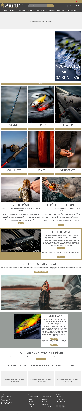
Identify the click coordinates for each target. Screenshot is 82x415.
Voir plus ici (21, 223)
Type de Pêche (45, 404)
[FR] (12, 6)
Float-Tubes (44, 401)
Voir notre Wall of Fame (41, 358)
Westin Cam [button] (22, 10)
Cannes (30, 399)
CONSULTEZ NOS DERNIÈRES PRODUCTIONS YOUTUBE (41, 365)
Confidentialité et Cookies (61, 401)
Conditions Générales (60, 403)
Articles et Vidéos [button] (74, 10)
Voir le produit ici (61, 256)
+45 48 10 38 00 (4, 400)
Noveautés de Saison (33, 396)
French (78, 1)
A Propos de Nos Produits (61, 398)
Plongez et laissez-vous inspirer (41, 271)
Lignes (30, 403)
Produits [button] (13, 10)
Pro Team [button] (52, 10)
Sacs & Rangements (46, 396)
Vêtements (31, 406)
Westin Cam (44, 403)
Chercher (50, 5)
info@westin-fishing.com (6, 402)
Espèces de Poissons (46, 406)
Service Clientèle (59, 399)
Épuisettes (44, 398)
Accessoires (44, 399)
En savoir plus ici (61, 248)
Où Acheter (31, 10)
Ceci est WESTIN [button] (42, 10)
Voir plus (41, 83)
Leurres (30, 398)
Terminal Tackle (32, 404)
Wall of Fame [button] (61, 10)
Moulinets (31, 401)
